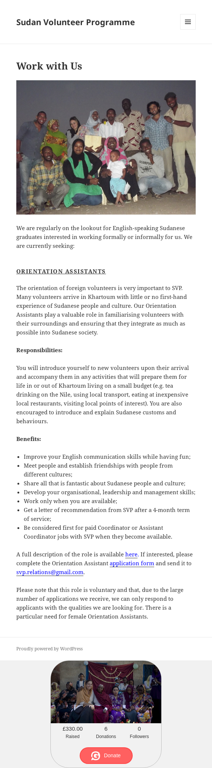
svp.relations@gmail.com (49, 572)
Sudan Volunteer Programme (75, 21)
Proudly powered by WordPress (49, 649)
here (131, 554)
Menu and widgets (188, 29)
